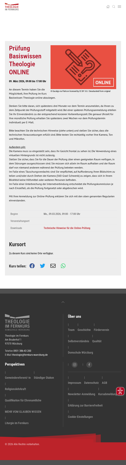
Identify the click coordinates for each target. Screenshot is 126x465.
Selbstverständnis (78, 341)
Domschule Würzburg (80, 352)
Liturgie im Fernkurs (17, 423)
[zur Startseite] (17, 321)
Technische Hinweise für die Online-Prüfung (67, 228)
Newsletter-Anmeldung (81, 394)
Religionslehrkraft (15, 389)
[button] (113, 6)
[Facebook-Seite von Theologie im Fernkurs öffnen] (89, 365)
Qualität (96, 341)
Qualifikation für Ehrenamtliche (23, 400)
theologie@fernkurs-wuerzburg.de (30, 354)
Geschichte (84, 330)
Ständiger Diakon (44, 377)
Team (71, 330)
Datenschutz (91, 382)
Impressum (74, 382)
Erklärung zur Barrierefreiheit (85, 405)
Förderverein (101, 330)
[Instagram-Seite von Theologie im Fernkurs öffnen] (75, 365)
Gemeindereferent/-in (18, 377)
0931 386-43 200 (22, 350)
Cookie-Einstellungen (80, 416)
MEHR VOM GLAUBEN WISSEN (23, 411)
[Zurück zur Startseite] (12, 6)
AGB (104, 382)
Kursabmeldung (107, 394)
